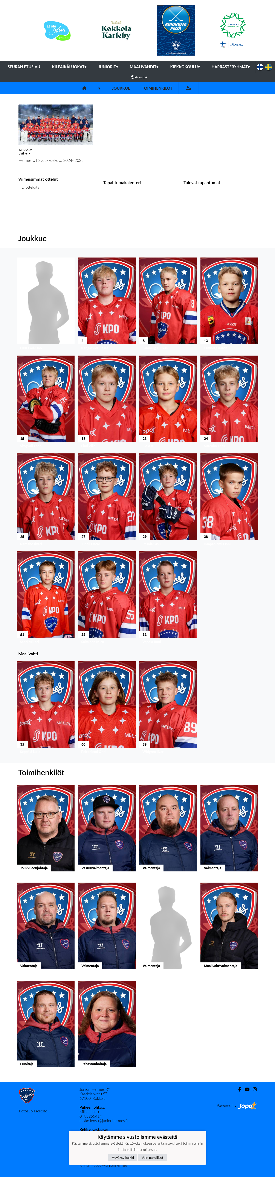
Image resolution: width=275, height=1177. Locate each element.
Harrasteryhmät (231, 66)
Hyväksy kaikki (123, 1157)
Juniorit (108, 66)
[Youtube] (245, 1089)
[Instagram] (253, 1089)
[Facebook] (238, 1089)
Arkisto (139, 77)
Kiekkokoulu (185, 66)
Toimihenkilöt (157, 88)
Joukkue (121, 88)
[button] (45, 305)
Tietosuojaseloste (32, 1111)
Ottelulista (29, 204)
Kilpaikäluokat (69, 66)
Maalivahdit (144, 66)
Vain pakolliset (152, 1157)
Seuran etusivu (24, 66)
